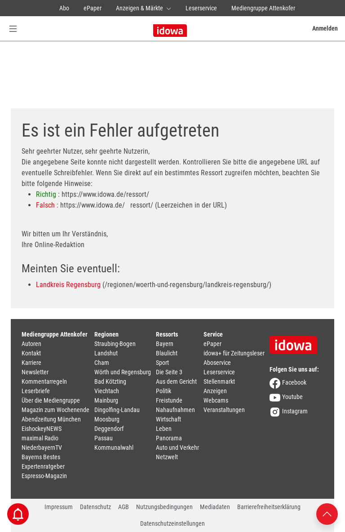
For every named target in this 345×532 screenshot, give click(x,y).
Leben (164, 428)
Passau (103, 438)
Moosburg (106, 419)
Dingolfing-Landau (117, 409)
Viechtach (106, 391)
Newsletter (35, 372)
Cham (101, 362)
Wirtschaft (168, 419)
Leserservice (201, 8)
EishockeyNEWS (42, 428)
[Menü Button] (13, 28)
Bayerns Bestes (41, 457)
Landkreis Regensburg (68, 284)
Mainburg (106, 400)
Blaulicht (166, 353)
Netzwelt (167, 457)
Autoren (31, 343)
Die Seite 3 (169, 372)
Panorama (169, 438)
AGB (123, 506)
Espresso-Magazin (44, 475)
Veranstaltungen (224, 409)
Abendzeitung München (51, 419)
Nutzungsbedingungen (164, 506)
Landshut (106, 353)
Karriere (31, 362)
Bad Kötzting (110, 381)
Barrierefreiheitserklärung (269, 506)
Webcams (215, 400)
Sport (162, 362)
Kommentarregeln (44, 381)
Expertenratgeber (43, 466)
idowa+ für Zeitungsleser (234, 353)
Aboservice (217, 362)
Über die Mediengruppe (51, 400)
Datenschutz (95, 506)
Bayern (164, 343)
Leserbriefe (36, 391)
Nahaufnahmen (175, 409)
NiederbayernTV (42, 447)
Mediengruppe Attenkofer (263, 8)
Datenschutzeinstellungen (172, 523)
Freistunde (169, 400)
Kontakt (31, 353)
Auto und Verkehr (177, 447)
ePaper (93, 8)
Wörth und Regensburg (122, 372)
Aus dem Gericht (176, 381)
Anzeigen (215, 391)
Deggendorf (109, 428)
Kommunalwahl (113, 447)
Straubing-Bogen (115, 343)
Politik (163, 391)
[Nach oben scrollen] (327, 513)
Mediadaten (215, 506)
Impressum (58, 506)
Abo (64, 8)
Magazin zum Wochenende (55, 409)
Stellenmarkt (219, 381)
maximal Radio (40, 438)
